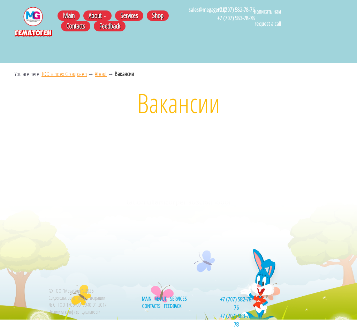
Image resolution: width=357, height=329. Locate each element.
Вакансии (124, 74)
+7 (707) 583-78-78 (236, 18)
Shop (158, 15)
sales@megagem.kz (208, 10)
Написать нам (267, 11)
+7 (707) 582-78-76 (236, 10)
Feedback (109, 26)
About (97, 15)
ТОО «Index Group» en (64, 74)
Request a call (268, 24)
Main (69, 15)
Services (129, 15)
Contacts (75, 26)
